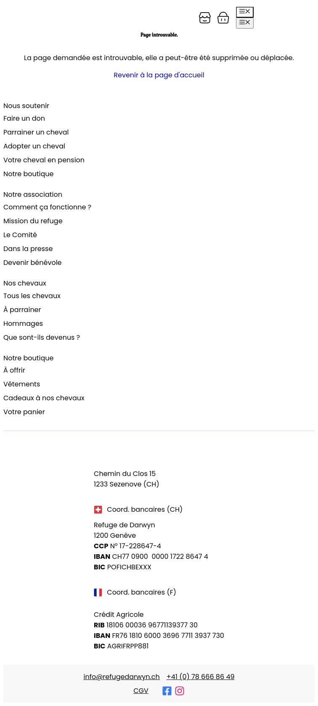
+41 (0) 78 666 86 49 (201, 677)
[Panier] (205, 18)
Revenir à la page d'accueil (159, 75)
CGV (140, 690)
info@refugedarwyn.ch (121, 677)
